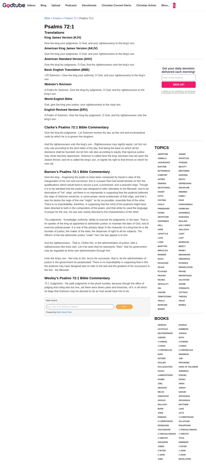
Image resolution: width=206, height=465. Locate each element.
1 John (182, 451)
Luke (181, 409)
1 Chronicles (165, 350)
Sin (159, 288)
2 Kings (182, 346)
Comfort (163, 175)
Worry (161, 309)
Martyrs (162, 246)
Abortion (163, 154)
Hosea (182, 379)
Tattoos (183, 292)
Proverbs (184, 363)
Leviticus (163, 329)
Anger (182, 154)
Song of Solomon (188, 367)
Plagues (162, 271)
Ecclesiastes (165, 367)
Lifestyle (163, 234)
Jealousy (184, 229)
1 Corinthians (186, 417)
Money (182, 250)
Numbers (183, 329)
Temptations (164, 296)
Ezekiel (183, 375)
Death (182, 179)
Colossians (164, 430)
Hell (160, 225)
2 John (161, 455)
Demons (162, 183)
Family (182, 196)
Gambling (184, 209)
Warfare (162, 305)
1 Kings (161, 346)
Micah (161, 392)
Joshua (183, 333)
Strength (184, 288)
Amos (181, 384)
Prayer (162, 276)
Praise (182, 271)
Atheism (183, 162)
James (161, 446)
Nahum (182, 392)
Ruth (181, 337)
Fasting (162, 200)
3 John (182, 455)
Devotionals (89, 5)
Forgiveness (186, 204)
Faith (160, 196)
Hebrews (183, 442)
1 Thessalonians (188, 430)
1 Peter (183, 446)
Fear (181, 200)
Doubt (161, 192)
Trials (161, 301)
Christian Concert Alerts (116, 5)
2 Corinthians (165, 421)
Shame (182, 284)
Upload (56, 5)
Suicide (162, 292)
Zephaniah (184, 396)
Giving (161, 213)
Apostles (184, 158)
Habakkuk (163, 396)
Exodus (183, 325)
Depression (185, 183)
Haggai (161, 400)
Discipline (184, 188)
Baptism (162, 167)
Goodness (184, 213)
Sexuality (163, 284)
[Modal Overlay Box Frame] (178, 81)
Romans (162, 417)
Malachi (162, 404)
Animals (162, 158)
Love (160, 238)
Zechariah (184, 400)
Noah (160, 259)
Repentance (185, 276)
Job (181, 358)
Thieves (183, 296)
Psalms (57, 18)
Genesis (162, 325)
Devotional (164, 188)
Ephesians (163, 425)
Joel (160, 384)
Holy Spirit (185, 225)
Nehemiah (184, 354)
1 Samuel (163, 342)
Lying (161, 242)
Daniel (161, 379)
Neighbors (184, 255)
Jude (160, 459)
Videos (31, 5)
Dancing (183, 175)
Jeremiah (184, 371)
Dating (161, 179)
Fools (161, 204)
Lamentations (165, 375)
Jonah (182, 388)
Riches (161, 280)
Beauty (183, 167)
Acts (181, 413)
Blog (43, 5)
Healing (183, 221)
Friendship (163, 209)
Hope (160, 229)
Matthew (183, 404)
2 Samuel (183, 342)
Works (182, 305)
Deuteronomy (165, 333)
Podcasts (71, 5)
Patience (183, 263)
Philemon (163, 442)
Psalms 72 (71, 18)
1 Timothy (184, 434)
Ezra (160, 354)
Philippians (185, 425)
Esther (162, 358)
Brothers (184, 171)
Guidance (184, 217)
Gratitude (163, 217)
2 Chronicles (186, 350)
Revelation (185, 459)
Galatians (184, 421)
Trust (182, 301)
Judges (162, 337)
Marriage (184, 242)
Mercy (182, 246)
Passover (163, 263)
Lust (181, 238)
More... (165, 5)
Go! (124, 307)
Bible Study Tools (64, 312)
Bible (47, 18)
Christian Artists (146, 5)
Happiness (163, 221)
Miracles (163, 250)
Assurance (164, 162)
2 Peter (162, 451)
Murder (162, 255)
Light (181, 234)
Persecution (186, 267)
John (160, 413)
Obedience (184, 259)
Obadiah (162, 388)
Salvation (184, 280)
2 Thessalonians (167, 434)
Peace (161, 267)
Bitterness (164, 171)
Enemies (183, 192)
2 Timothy (163, 438)
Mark (161, 409)
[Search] (174, 5)
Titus (181, 438)
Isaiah (161, 371)
